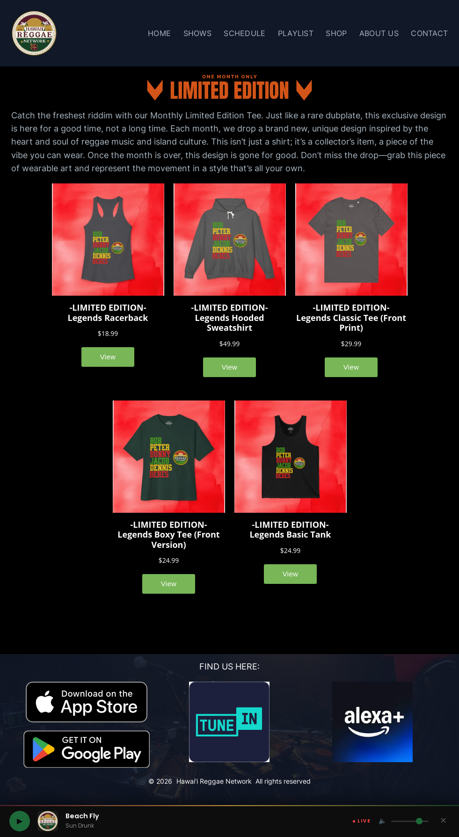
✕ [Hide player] (443, 820)
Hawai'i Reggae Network (214, 781)
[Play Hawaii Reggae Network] (19, 821)
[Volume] (410, 821)
